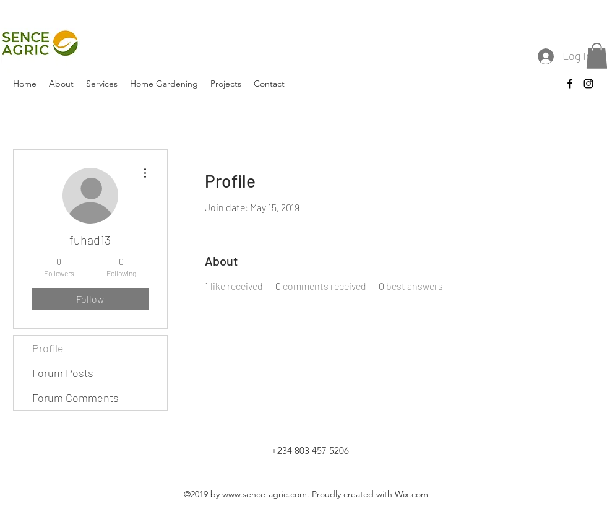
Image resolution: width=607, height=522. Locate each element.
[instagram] (588, 83)
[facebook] (570, 83)
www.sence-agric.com (264, 494)
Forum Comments (75, 397)
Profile (48, 348)
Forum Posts (62, 373)
